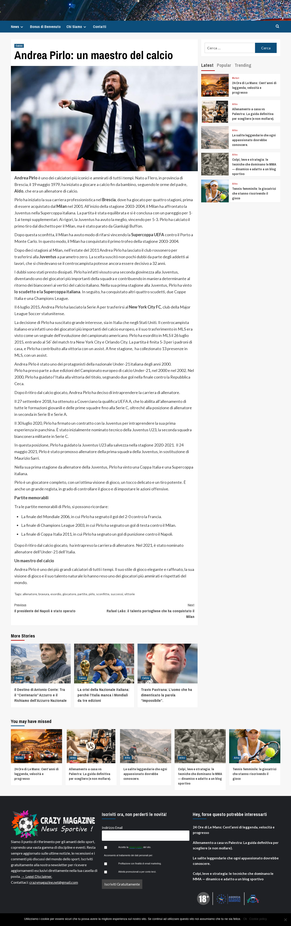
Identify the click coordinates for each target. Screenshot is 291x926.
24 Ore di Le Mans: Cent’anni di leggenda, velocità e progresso (254, 87)
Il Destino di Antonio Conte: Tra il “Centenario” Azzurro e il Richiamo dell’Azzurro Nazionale (40, 695)
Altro (235, 104)
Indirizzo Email (112, 828)
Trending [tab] (243, 65)
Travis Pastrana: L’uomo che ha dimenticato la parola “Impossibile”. (166, 695)
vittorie (129, 594)
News (17, 26)
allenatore (30, 594)
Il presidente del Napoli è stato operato (59, 607)
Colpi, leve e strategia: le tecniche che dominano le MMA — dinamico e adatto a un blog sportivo (254, 166)
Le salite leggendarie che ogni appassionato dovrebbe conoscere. (254, 140)
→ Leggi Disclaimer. (36, 876)
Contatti (99, 26)
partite (82, 594)
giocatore (69, 594)
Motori (235, 78)
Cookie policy (258, 919)
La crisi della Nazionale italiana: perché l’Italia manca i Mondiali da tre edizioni (103, 695)
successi (117, 594)
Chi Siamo (76, 26)
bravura (43, 594)
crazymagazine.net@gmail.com (53, 882)
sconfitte (102, 594)
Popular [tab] (224, 65)
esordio (55, 594)
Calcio (19, 45)
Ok (245, 919)
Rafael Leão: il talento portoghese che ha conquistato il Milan (149, 610)
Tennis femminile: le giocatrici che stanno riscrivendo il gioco (254, 193)
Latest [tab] (207, 65)
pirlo (92, 594)
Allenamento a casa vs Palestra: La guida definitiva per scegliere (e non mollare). (253, 114)
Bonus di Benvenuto (45, 26)
